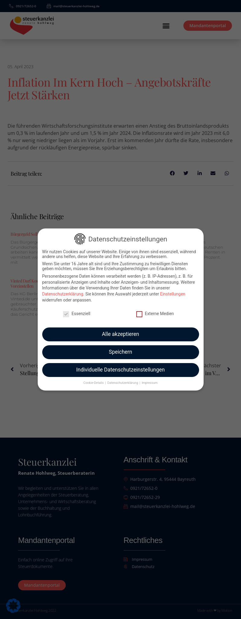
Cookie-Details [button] (94, 379)
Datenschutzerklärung (62, 290)
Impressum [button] (150, 379)
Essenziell (76, 309)
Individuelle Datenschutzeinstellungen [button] (120, 366)
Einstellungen (173, 290)
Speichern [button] (120, 348)
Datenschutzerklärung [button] (123, 379)
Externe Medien (155, 309)
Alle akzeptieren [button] (120, 330)
